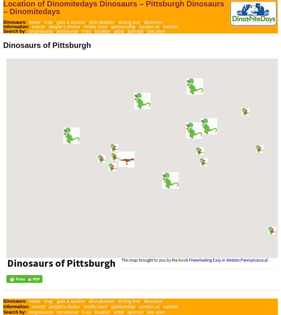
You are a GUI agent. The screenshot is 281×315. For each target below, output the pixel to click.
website (170, 26)
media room (95, 26)
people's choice (64, 26)
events (38, 26)
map (48, 22)
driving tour (129, 22)
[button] (142, 101)
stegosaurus (41, 31)
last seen (156, 31)
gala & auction (71, 22)
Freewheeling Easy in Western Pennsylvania (226, 260)
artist (119, 31)
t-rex (86, 31)
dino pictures (101, 22)
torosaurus (67, 31)
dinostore (153, 22)
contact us (149, 26)
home (34, 22)
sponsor (135, 31)
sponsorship (123, 26)
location (102, 31)
